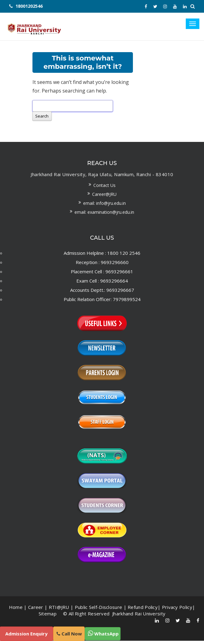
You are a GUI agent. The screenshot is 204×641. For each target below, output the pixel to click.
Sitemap (48, 614)
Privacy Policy (177, 607)
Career (35, 607)
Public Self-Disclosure (98, 607)
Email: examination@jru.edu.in (104, 212)
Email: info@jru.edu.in (104, 203)
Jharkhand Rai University (138, 614)
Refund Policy (143, 607)
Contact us (104, 185)
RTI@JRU (59, 607)
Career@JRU (104, 194)
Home (16, 607)
